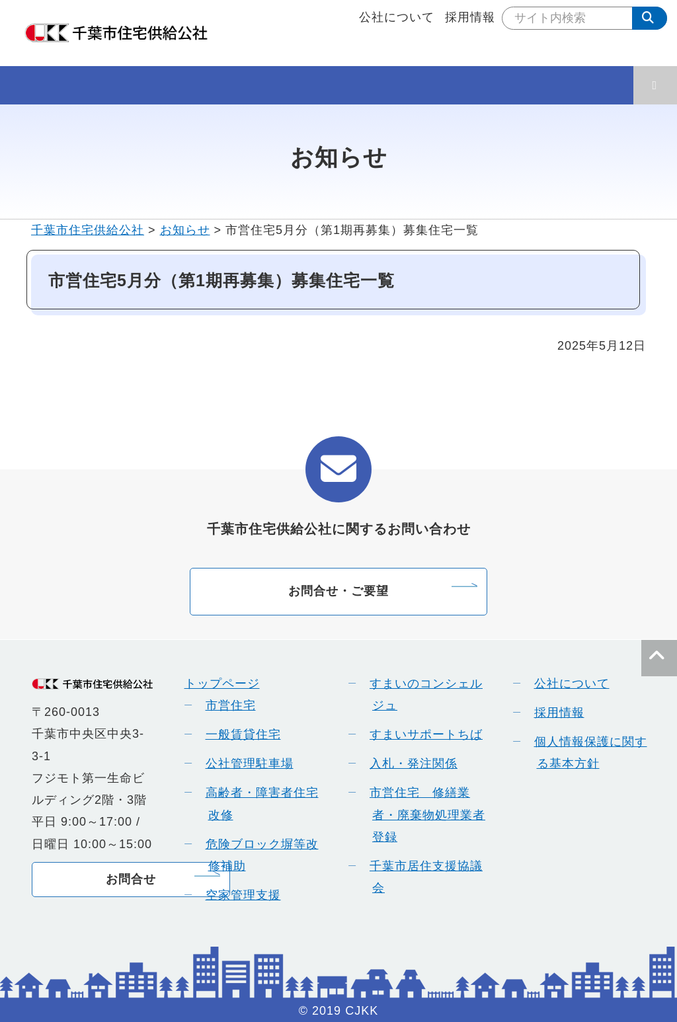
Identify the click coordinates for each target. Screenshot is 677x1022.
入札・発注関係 (409, 763)
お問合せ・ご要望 (338, 591)
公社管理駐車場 (245, 763)
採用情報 (470, 17)
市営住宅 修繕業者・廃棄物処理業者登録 (422, 815)
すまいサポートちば (421, 734)
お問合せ (131, 879)
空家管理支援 (238, 895)
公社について (396, 17)
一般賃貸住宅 (238, 734)
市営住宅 (226, 705)
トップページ (222, 683)
